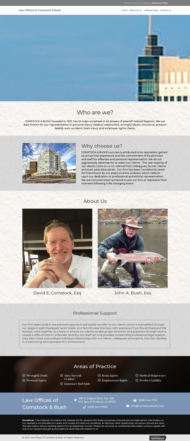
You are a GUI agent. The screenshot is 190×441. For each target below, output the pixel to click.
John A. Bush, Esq (132, 293)
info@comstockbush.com (147, 406)
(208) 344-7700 (97, 406)
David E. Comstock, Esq (57, 293)
